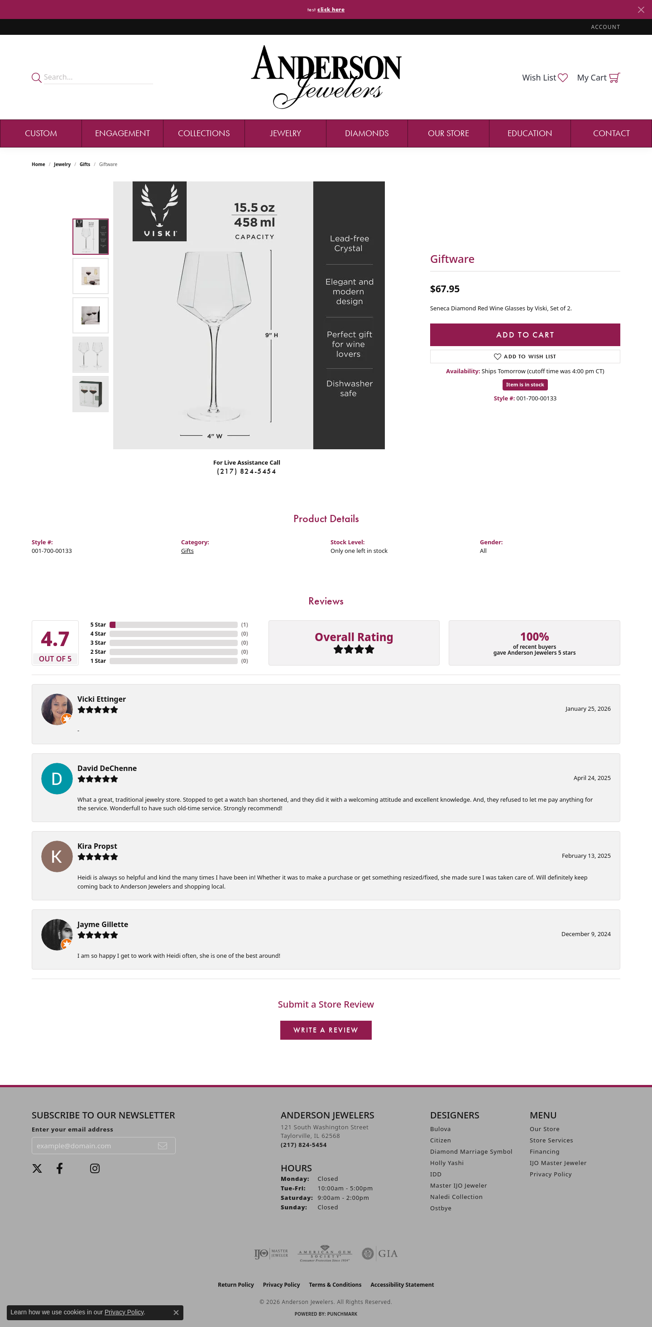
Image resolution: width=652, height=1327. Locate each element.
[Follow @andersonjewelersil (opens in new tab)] (95, 1168)
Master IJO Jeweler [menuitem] (458, 1185)
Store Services (551, 1140)
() (244, 624)
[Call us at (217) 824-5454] (304, 1145)
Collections (204, 133)
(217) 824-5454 (246, 471)
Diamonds (367, 133)
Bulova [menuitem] (440, 1129)
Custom (41, 133)
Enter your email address (73, 1129)
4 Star (98, 633)
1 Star (98, 661)
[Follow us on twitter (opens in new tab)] (37, 1168)
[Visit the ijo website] (271, 1253)
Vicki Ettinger (101, 699)
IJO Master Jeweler (558, 1163)
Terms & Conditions (335, 1285)
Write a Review (326, 1030)
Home (38, 164)
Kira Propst (97, 846)
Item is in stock (525, 384)
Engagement (122, 133)
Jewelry (285, 133)
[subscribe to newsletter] (163, 1145)
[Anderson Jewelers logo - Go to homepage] (326, 77)
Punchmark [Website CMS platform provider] (342, 1314)
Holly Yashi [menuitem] (447, 1163)
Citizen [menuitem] (440, 1140)
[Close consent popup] (176, 1312)
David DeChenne (107, 768)
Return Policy (236, 1285)
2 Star (98, 652)
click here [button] (331, 9)
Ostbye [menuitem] (441, 1208)
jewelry (62, 164)
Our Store (448, 133)
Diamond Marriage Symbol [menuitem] (471, 1151)
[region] (249, 315)
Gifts (85, 164)
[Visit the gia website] (380, 1253)
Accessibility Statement (402, 1285)
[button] (605, 27)
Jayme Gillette (102, 924)
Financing (545, 1151)
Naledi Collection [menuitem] (456, 1197)
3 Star (98, 643)
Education (530, 133)
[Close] (641, 9)
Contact (611, 133)
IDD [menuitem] (436, 1174)
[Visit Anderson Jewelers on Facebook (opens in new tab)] (59, 1168)
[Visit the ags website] (325, 1253)
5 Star (98, 624)
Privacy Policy (551, 1174)
